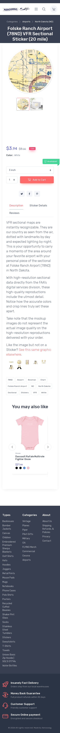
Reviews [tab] (14, 213)
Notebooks (8, 586)
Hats (4, 560)
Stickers (25, 392)
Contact (46, 541)
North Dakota (44, 386)
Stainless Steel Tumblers (7, 630)
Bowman (32, 380)
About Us (47, 521)
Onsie (17, 453)
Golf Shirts (8, 556)
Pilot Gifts (27, 534)
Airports (26, 21)
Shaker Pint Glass (8, 616)
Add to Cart (37, 179)
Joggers (6, 569)
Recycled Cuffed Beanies (7, 607)
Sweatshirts (8, 641)
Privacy (46, 536)
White (43, 392)
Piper (25, 530)
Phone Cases (9, 590)
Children (6, 537)
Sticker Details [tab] (38, 205)
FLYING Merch (29, 547)
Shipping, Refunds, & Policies (48, 529)
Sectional (12, 392)
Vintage (26, 521)
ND (32, 386)
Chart (43, 380)
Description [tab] (16, 205)
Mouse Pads (8, 577)
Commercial (28, 551)
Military (26, 538)
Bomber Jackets (6, 527)
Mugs (5, 582)
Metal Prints (8, 573)
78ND (10, 380)
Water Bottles (9, 665)
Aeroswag (46, 728)
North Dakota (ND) (44, 21)
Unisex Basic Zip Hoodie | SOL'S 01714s (9, 658)
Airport (20, 380)
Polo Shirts (8, 595)
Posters (6, 599)
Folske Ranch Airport (17, 386)
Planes (25, 525)
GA (23, 542)
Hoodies (6, 564)
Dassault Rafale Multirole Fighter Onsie (29, 458)
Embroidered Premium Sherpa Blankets (9, 546)
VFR (35, 392)
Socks (5, 622)
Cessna (26, 555)
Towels (6, 650)
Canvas (6, 533)
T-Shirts (6, 646)
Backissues (8, 521)
